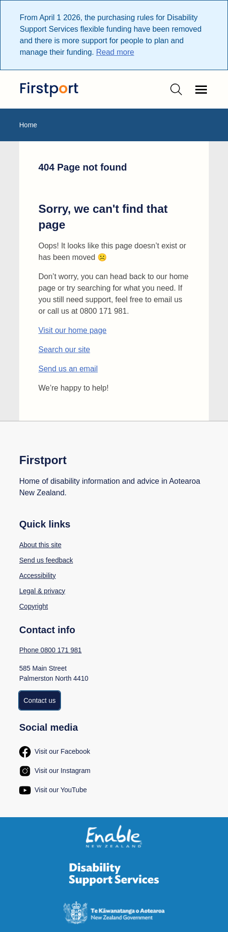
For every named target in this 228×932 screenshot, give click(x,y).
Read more (115, 52)
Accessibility (37, 575)
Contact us (40, 700)
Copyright (33, 606)
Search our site (64, 349)
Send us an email (68, 369)
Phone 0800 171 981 (50, 650)
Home (28, 125)
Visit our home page (72, 330)
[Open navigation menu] (201, 89)
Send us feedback (46, 560)
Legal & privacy (42, 591)
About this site (40, 545)
